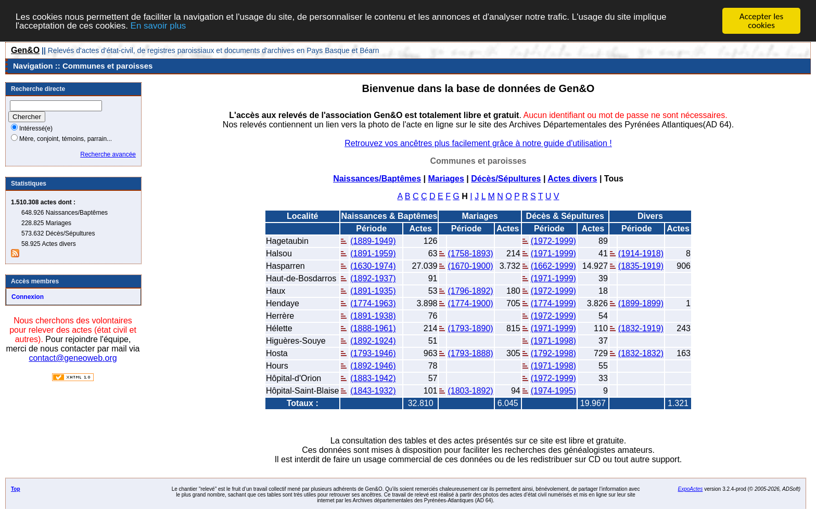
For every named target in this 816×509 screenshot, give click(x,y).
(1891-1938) (373, 315)
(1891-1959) (373, 253)
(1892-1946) (373, 365)
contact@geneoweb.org (73, 358)
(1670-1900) (470, 266)
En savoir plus (158, 26)
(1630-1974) (373, 266)
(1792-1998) (553, 353)
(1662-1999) (553, 266)
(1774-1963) (373, 303)
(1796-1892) (470, 290)
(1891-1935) (373, 290)
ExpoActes (690, 489)
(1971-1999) (553, 253)
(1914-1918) (641, 253)
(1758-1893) (470, 253)
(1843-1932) (373, 390)
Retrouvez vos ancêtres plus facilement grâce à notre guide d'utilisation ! (478, 143)
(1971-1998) (553, 340)
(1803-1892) (470, 390)
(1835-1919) (641, 266)
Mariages (446, 178)
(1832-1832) (641, 353)
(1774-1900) (470, 303)
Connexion (27, 297)
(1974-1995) (553, 390)
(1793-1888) (470, 353)
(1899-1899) (641, 303)
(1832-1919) (641, 328)
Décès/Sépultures (506, 178)
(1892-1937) (373, 278)
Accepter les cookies (761, 21)
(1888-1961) (373, 328)
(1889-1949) (373, 241)
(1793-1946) (373, 353)
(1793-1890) (470, 328)
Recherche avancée (108, 154)
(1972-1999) (553, 241)
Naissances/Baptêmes (377, 178)
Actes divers (572, 178)
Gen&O (25, 50)
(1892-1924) (373, 340)
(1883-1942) (373, 378)
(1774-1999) (553, 303)
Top (15, 489)
